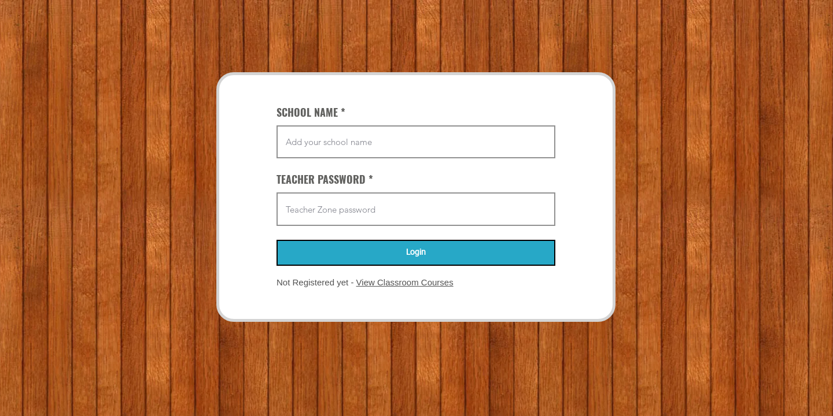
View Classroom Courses (405, 282)
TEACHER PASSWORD (321, 179)
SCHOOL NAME (307, 112)
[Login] (416, 253)
